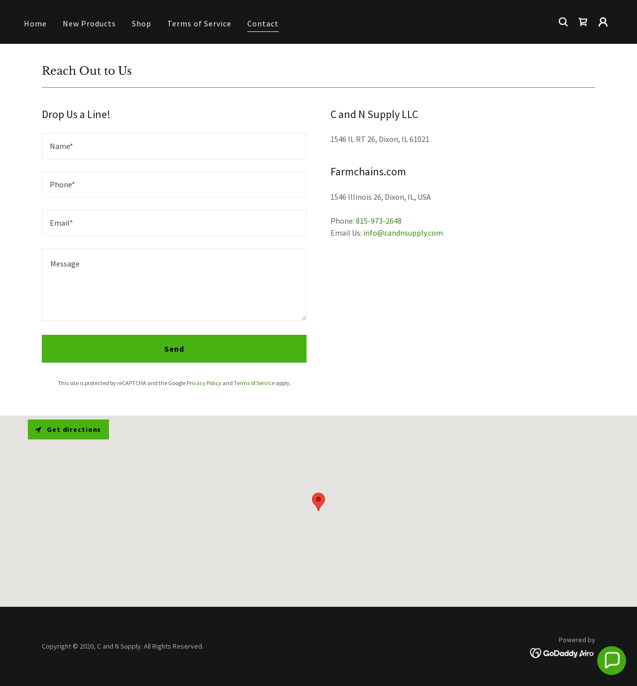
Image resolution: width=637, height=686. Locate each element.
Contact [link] (263, 23)
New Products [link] (89, 23)
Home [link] (35, 23)
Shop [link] (141, 23)
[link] (583, 22)
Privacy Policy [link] (204, 383)
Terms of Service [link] (199, 23)
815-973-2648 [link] (379, 221)
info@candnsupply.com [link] (403, 233)
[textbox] (174, 146)
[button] (603, 22)
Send (174, 349)
